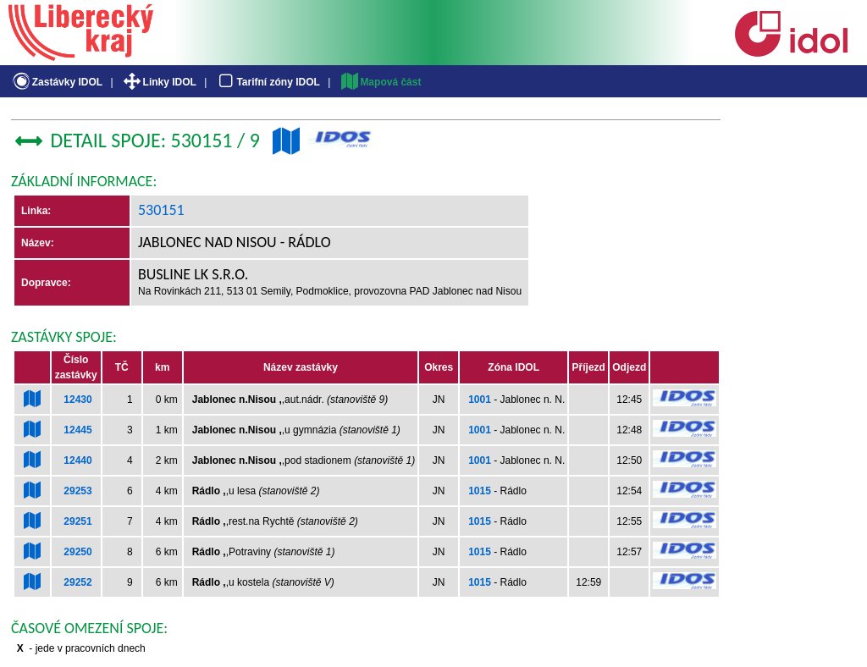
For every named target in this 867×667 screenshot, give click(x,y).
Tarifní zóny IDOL (267, 82)
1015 (479, 491)
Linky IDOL (158, 82)
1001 (479, 399)
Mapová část (380, 82)
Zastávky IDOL (56, 82)
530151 (161, 210)
